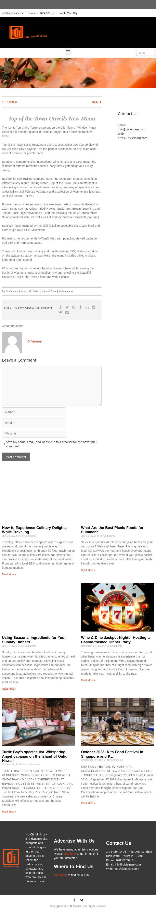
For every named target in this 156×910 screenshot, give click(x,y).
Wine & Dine (49, 291)
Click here (60, 875)
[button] (68, 51)
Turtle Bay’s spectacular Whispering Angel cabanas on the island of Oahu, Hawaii (35, 756)
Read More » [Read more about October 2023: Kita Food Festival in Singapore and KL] (88, 803)
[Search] (153, 53)
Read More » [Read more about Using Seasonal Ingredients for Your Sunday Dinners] (9, 689)
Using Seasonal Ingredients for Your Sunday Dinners (34, 640)
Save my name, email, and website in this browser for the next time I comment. (51, 444)
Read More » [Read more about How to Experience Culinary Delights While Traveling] (9, 574)
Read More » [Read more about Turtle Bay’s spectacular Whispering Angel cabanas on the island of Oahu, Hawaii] (9, 811)
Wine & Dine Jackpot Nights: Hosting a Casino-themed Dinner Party (115, 640)
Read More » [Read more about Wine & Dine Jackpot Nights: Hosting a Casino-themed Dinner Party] (88, 680)
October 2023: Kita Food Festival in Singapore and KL (112, 754)
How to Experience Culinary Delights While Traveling (34, 530)
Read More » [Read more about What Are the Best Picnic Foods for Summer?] (88, 570)
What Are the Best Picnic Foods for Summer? (112, 530)
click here (70, 854)
